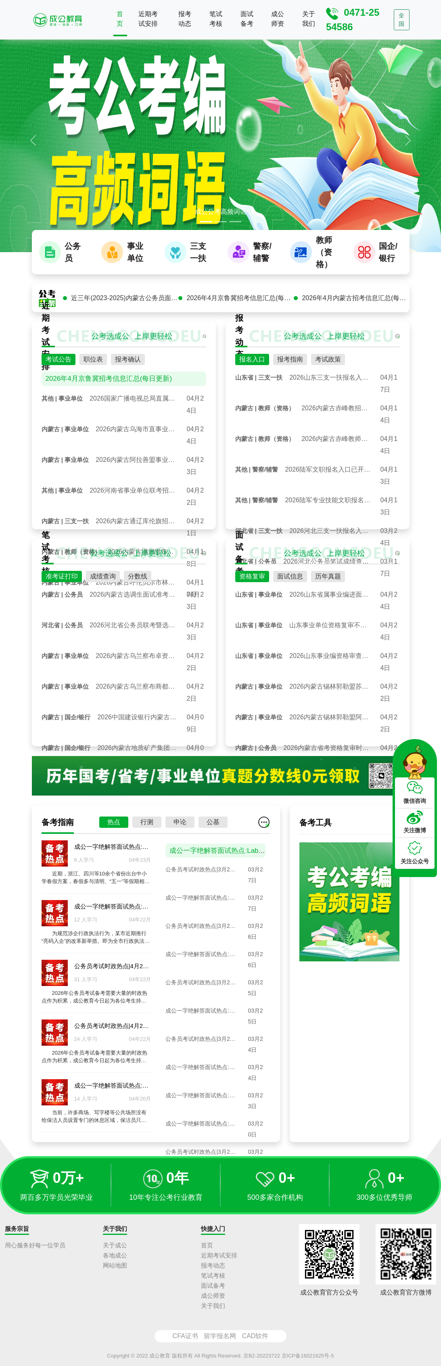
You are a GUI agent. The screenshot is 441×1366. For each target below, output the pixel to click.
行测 (146, 828)
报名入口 (252, 365)
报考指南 (290, 365)
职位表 (93, 365)
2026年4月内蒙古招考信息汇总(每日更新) (355, 304)
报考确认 (128, 365)
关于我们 (308, 18)
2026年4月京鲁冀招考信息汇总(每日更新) (240, 304)
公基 (213, 828)
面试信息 (290, 582)
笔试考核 (215, 18)
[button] (33, 140)
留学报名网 (220, 1336)
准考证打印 (62, 582)
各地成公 (115, 1255)
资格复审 (252, 582)
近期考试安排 (148, 18)
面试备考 (246, 18)
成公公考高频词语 (221, 211)
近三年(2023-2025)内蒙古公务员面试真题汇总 (124, 304)
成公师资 (277, 18)
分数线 (137, 582)
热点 (113, 828)
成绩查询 (103, 582)
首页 (120, 18)
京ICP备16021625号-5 (308, 1356)
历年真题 (328, 582)
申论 (179, 828)
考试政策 (328, 365)
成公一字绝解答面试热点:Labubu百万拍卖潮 (236, 857)
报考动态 (184, 18)
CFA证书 (185, 1336)
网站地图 (115, 1265)
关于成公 (115, 1245)
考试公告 (58, 365)
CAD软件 (255, 1336)
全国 (401, 19)
